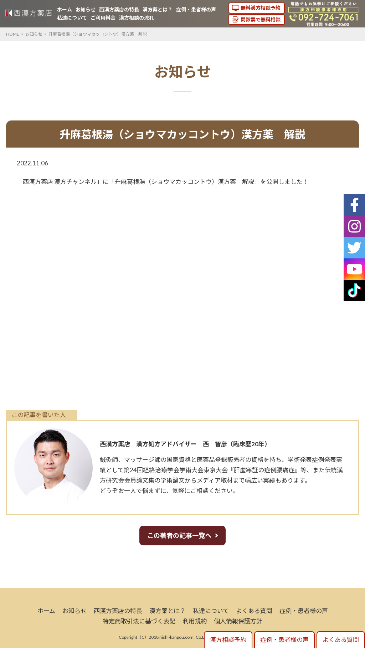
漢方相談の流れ (136, 18)
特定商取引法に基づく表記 (139, 621)
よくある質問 (254, 610)
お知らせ (86, 9)
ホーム (64, 9)
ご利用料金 (103, 18)
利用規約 (194, 621)
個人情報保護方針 (238, 621)
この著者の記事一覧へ (179, 535)
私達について (72, 18)
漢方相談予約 (228, 639)
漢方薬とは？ (158, 9)
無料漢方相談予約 (261, 8)
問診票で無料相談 (261, 19)
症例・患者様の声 (196, 9)
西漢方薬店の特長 (119, 9)
